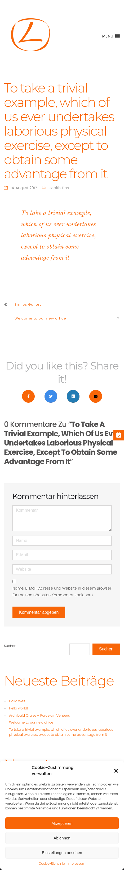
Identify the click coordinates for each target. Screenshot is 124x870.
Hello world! (18, 708)
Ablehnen (62, 838)
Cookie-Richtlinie (52, 863)
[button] (116, 771)
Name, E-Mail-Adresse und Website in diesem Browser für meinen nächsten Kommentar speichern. (61, 592)
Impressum (76, 863)
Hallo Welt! (17, 701)
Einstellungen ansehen (62, 852)
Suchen (10, 646)
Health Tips (59, 188)
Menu (111, 36)
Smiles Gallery (28, 304)
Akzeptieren (61, 823)
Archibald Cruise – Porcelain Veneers (39, 715)
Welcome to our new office (40, 318)
